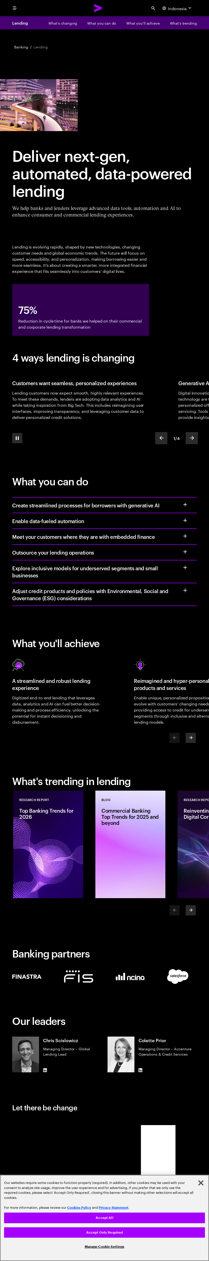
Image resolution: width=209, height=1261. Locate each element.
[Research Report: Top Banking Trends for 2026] (48, 844)
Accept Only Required (104, 1232)
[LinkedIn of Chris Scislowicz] (45, 1070)
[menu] (15, 8)
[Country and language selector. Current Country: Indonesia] (177, 8)
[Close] (200, 1182)
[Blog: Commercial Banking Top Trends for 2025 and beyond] (130, 844)
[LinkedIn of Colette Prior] (140, 1070)
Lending (20, 23)
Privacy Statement (113, 1207)
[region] (104, 1218)
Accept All (104, 1217)
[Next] (191, 738)
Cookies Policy (79, 1207)
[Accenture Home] (98, 8)
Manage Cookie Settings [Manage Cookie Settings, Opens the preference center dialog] (105, 1246)
